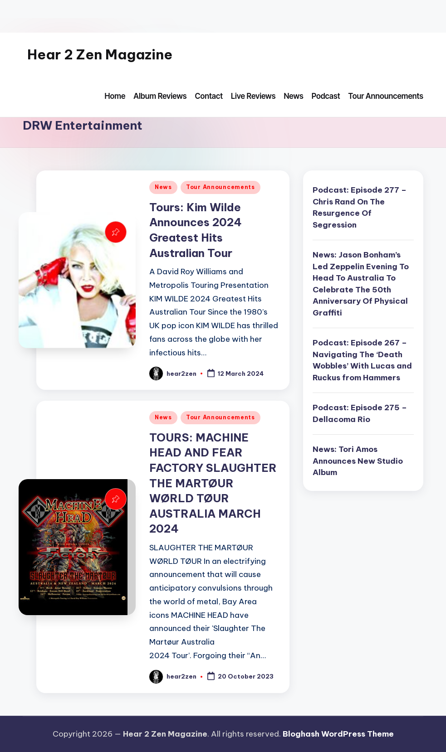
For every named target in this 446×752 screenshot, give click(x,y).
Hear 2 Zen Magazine (99, 54)
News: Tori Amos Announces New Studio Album (358, 460)
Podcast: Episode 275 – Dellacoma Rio (360, 413)
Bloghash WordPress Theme (338, 734)
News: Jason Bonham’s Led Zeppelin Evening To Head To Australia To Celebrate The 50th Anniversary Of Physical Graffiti (361, 284)
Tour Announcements (220, 187)
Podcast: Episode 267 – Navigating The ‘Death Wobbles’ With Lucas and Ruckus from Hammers (362, 360)
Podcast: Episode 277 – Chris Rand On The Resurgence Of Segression (360, 207)
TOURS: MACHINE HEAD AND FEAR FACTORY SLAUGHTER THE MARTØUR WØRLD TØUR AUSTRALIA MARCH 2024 (213, 483)
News (163, 187)
